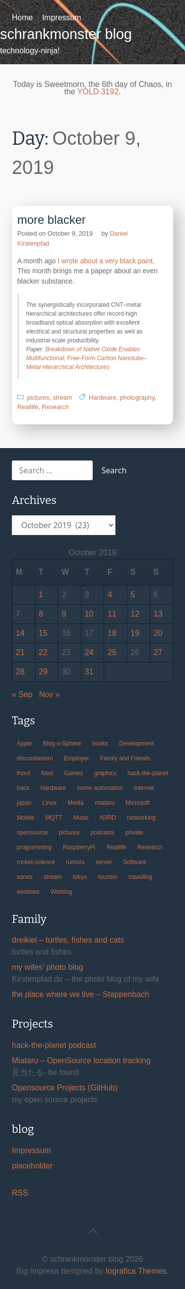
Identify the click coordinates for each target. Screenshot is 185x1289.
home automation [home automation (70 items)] (100, 788)
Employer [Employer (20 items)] (76, 758)
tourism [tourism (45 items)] (107, 876)
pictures (38, 397)
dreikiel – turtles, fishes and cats (68, 940)
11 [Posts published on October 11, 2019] (112, 614)
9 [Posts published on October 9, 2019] (64, 614)
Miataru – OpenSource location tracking (81, 1060)
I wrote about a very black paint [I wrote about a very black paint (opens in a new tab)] (105, 261)
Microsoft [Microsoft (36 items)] (138, 802)
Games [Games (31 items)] (73, 773)
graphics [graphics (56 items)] (105, 773)
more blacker (51, 219)
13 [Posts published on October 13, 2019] (157, 614)
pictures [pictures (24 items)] (69, 832)
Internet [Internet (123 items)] (144, 788)
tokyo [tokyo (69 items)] (80, 876)
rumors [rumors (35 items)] (75, 862)
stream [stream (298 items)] (52, 876)
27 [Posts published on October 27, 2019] (157, 652)
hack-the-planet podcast (54, 1045)
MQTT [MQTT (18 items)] (53, 817)
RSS (20, 1193)
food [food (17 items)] (47, 773)
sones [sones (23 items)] (25, 876)
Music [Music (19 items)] (80, 817)
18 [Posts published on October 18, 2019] (112, 633)
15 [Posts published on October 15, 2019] (43, 633)
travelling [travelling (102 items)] (140, 876)
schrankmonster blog (66, 34)
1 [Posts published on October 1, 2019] (41, 594)
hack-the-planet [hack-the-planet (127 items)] (148, 773)
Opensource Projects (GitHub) (64, 1087)
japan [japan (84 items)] (24, 802)
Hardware (102, 397)
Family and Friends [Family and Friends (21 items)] (125, 758)
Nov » (49, 694)
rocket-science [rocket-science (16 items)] (36, 862)
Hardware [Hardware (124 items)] (53, 788)
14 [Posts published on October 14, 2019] (20, 633)
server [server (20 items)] (104, 862)
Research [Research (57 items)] (149, 847)
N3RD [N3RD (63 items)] (108, 817)
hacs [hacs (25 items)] (23, 788)
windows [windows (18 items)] (28, 891)
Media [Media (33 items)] (76, 802)
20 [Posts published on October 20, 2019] (157, 633)
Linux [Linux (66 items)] (49, 802)
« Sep (22, 694)
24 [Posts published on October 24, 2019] (89, 652)
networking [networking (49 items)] (141, 817)
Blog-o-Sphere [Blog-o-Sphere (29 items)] (62, 743)
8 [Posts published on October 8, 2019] (41, 614)
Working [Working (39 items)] (61, 891)
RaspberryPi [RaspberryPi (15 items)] (79, 847)
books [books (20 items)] (100, 743)
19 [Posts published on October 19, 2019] (135, 633)
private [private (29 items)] (134, 832)
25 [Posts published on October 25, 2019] (112, 652)
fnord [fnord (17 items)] (23, 773)
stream (62, 397)
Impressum (61, 17)
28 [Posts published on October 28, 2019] (20, 671)
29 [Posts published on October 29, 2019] (43, 671)
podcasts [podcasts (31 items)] (102, 832)
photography (137, 397)
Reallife (27, 407)
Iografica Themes (136, 1271)
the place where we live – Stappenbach (80, 994)
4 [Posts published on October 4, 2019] (110, 594)
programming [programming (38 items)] (34, 847)
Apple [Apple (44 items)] (24, 743)
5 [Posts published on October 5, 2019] (133, 594)
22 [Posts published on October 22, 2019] (43, 652)
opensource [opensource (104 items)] (32, 832)
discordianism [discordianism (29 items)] (35, 758)
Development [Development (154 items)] (136, 743)
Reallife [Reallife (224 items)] (116, 847)
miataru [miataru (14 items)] (104, 802)
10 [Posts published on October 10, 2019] (89, 614)
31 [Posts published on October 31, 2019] (89, 671)
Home (22, 17)
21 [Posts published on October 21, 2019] (20, 652)
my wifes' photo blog (47, 967)
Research (55, 407)
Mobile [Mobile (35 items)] (25, 817)
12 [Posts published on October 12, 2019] (135, 614)
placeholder (32, 1166)
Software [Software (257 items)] (134, 862)
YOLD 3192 (98, 91)
